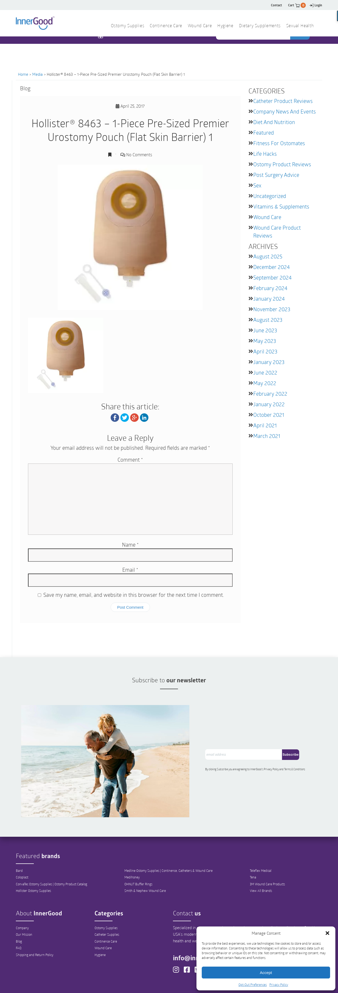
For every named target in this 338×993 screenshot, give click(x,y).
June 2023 (265, 330)
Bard (19, 844)
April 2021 (265, 425)
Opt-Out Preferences (252, 984)
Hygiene (100, 929)
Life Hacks (265, 153)
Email (130, 569)
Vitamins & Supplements (281, 206)
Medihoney (132, 851)
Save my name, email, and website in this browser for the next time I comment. (133, 594)
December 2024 (271, 266)
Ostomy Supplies (106, 901)
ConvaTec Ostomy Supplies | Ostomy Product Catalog (51, 858)
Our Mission (24, 908)
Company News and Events (284, 111)
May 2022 (264, 383)
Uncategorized (269, 195)
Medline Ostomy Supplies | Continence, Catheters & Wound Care (168, 844)
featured (263, 132)
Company (22, 901)
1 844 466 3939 (121, 47)
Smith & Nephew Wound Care (145, 865)
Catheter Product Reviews (283, 100)
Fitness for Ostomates (279, 143)
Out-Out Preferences (178, 984)
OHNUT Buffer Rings (138, 858)
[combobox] (253, 47)
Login (315, 5)
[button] (327, 933)
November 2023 (271, 309)
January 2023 (268, 361)
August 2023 (267, 319)
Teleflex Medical (260, 844)
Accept (266, 972)
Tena (253, 851)
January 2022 (269, 404)
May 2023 (264, 340)
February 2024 (270, 288)
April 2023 (265, 351)
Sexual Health (300, 26)
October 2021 (268, 414)
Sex (257, 185)
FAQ (18, 922)
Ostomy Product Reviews (282, 164)
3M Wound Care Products (267, 858)
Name (130, 544)
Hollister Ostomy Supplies (33, 865)
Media (37, 74)
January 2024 (269, 298)
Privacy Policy (278, 984)
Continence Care (106, 915)
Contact (276, 5)
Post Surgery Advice (276, 174)
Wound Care (267, 217)
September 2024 (272, 277)
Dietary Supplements (260, 26)
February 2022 (270, 393)
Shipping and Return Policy (34, 929)
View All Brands (261, 865)
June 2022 (265, 372)
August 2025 (267, 256)
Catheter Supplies (107, 908)
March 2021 (266, 435)
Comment (130, 459)
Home (23, 74)
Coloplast (22, 851)
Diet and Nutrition (274, 122)
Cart (297, 5)
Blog (19, 915)
